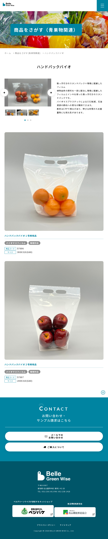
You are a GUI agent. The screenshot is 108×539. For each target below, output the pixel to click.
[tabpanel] (10, 113)
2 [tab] (28, 120)
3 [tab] (30, 120)
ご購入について (54, 446)
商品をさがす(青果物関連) (27, 53)
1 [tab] (25, 120)
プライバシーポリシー (46, 525)
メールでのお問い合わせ (54, 436)
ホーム (7, 53)
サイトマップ (65, 525)
